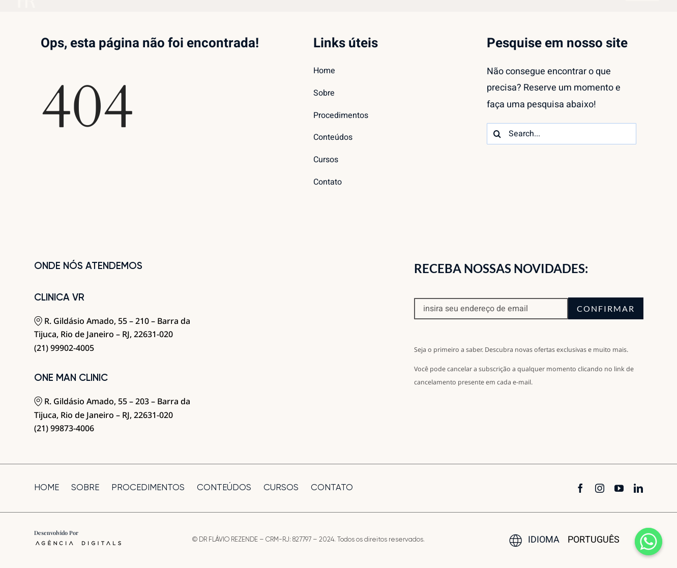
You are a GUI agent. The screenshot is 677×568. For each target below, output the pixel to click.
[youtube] (619, 488)
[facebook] (580, 488)
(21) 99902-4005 (64, 347)
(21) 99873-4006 (64, 428)
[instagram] (599, 488)
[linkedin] (638, 488)
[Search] (497, 133)
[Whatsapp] (648, 541)
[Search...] (561, 133)
